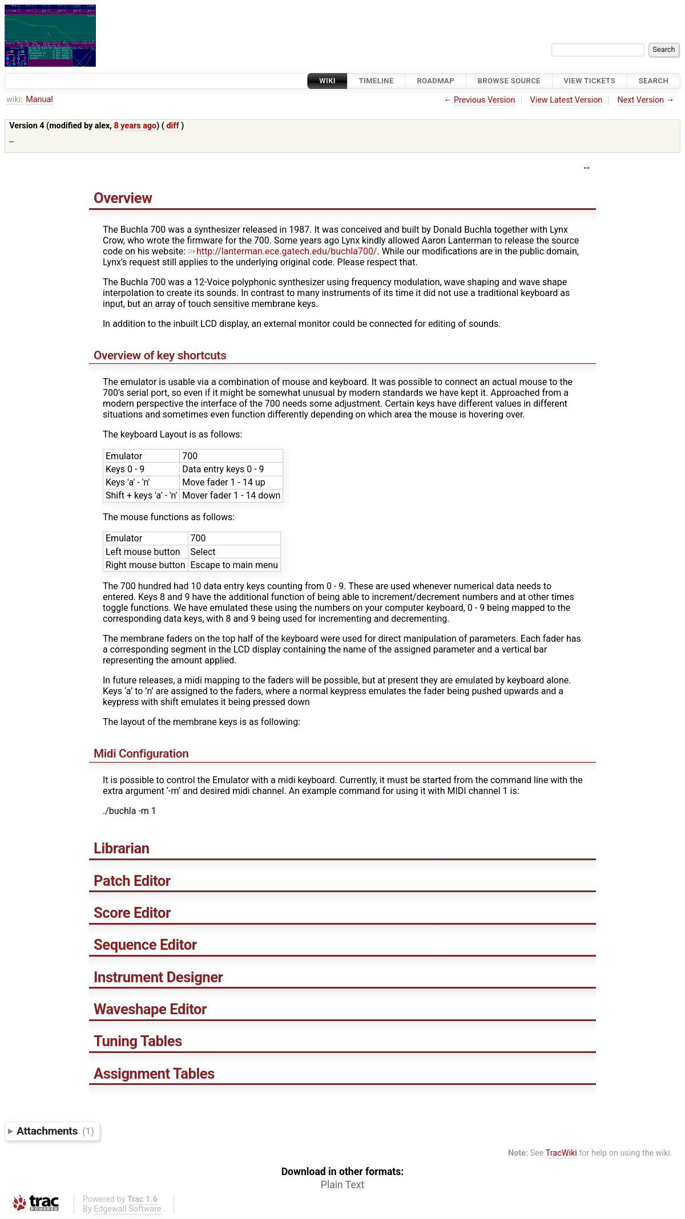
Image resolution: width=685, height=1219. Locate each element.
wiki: (14, 99)
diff (172, 126)
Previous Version (484, 100)
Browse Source (509, 80)
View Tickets (589, 80)
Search (653, 80)
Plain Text (342, 1184)
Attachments (55, 1130)
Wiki (327, 80)
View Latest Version (566, 100)
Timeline (376, 80)
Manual (39, 99)
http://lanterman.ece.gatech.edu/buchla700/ (282, 251)
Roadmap (435, 80)
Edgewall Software (128, 1209)
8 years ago (135, 126)
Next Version (640, 100)
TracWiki (561, 1153)
